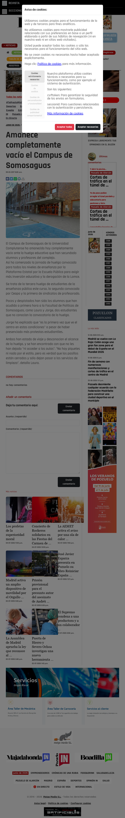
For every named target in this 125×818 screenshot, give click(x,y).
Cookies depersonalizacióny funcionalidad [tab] (35, 100)
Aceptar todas (64, 127)
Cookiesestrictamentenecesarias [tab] (34, 76)
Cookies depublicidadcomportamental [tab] (34, 112)
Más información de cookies (65, 113)
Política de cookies (49, 64)
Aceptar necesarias (88, 127)
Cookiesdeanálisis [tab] (34, 88)
